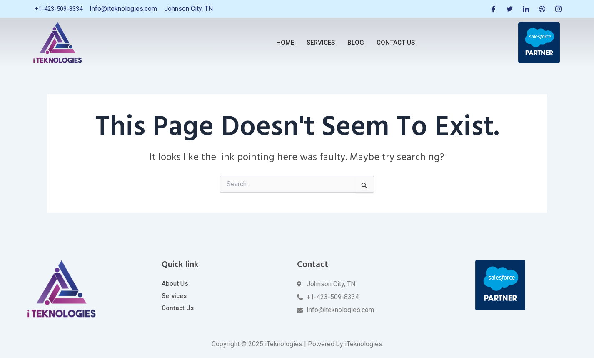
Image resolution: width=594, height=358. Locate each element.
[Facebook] (491, 9)
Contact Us (396, 42)
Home (285, 42)
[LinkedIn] (525, 9)
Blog (355, 42)
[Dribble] (541, 9)
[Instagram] (558, 9)
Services (321, 42)
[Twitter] (508, 9)
